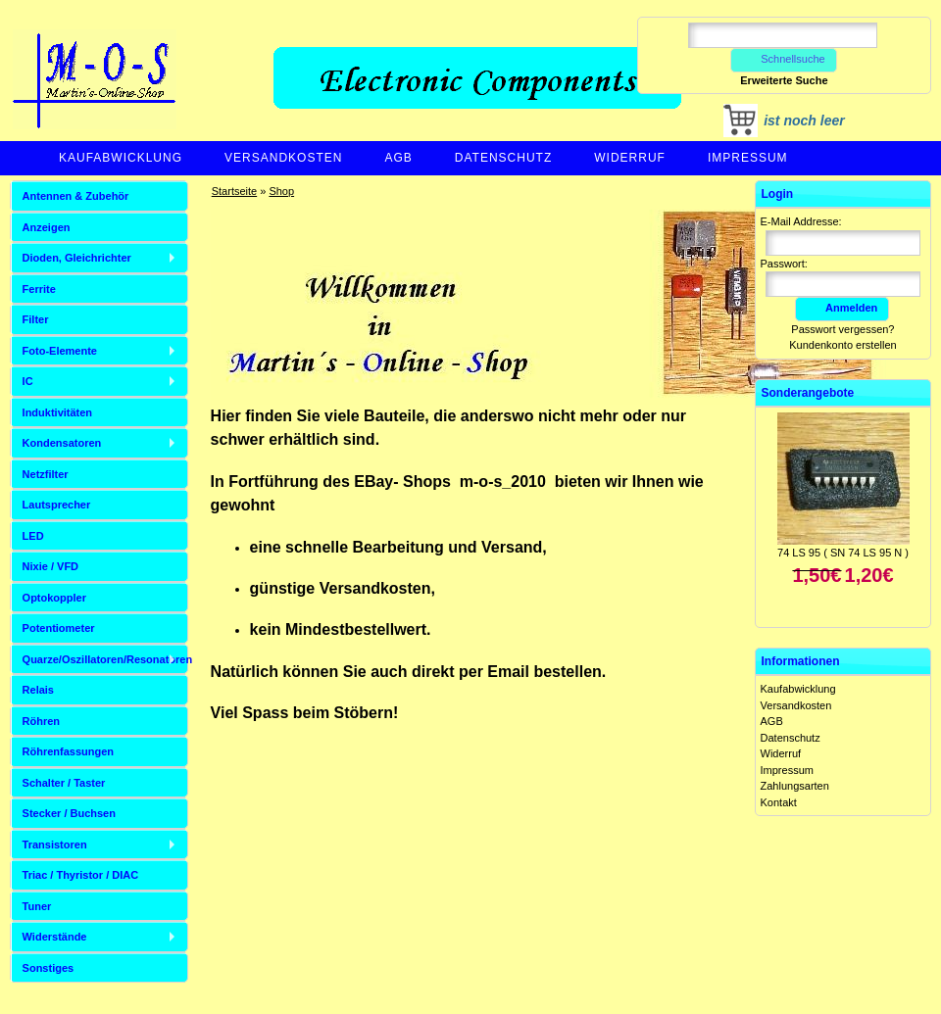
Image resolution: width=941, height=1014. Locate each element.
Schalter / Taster (64, 783)
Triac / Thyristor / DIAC (81, 875)
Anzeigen (47, 227)
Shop (281, 191)
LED (33, 536)
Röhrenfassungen (69, 751)
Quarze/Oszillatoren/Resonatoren (105, 659)
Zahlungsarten (795, 786)
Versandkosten (283, 158)
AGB (398, 158)
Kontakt (779, 802)
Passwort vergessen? (842, 329)
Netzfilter (46, 474)
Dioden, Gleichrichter (77, 258)
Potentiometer (59, 628)
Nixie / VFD (50, 566)
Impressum (748, 158)
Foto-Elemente (60, 351)
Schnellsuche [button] (783, 59)
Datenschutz (503, 158)
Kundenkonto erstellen (842, 345)
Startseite (234, 191)
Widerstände (55, 936)
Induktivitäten (58, 412)
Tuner (37, 906)
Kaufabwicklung (120, 158)
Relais (38, 690)
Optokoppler (54, 598)
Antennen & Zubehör (76, 196)
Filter (36, 319)
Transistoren (55, 844)
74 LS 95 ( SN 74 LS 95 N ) (843, 552)
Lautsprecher (57, 504)
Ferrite (39, 289)
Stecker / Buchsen (69, 813)
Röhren (42, 721)
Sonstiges (48, 968)
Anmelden (842, 307)
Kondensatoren (62, 443)
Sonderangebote (808, 393)
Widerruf (630, 158)
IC (28, 381)
